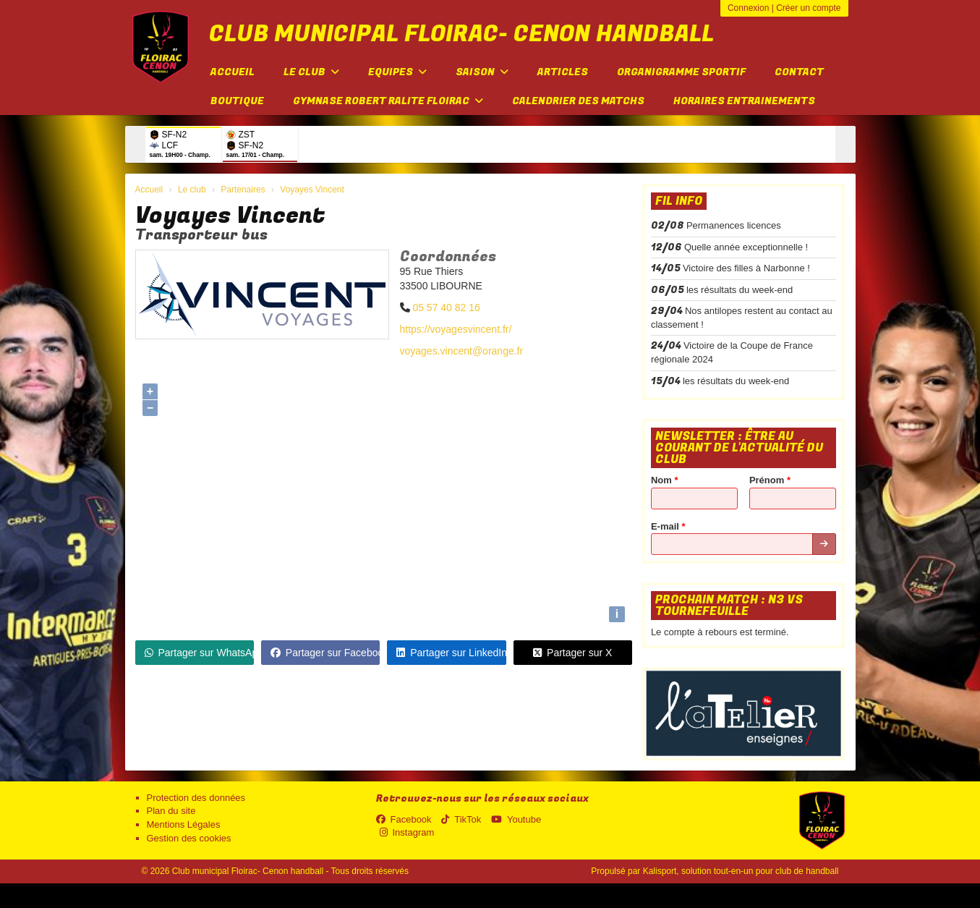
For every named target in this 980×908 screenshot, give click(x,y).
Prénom (770, 480)
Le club (311, 72)
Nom (664, 480)
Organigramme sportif (681, 72)
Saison (482, 72)
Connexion (748, 8)
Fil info (678, 201)
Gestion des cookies (189, 838)
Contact (799, 72)
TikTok (461, 819)
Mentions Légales (184, 824)
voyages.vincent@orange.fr (462, 351)
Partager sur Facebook (325, 652)
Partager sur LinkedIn (451, 652)
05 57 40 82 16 (446, 307)
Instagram (407, 832)
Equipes (397, 72)
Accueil (232, 72)
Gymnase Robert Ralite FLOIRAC (388, 101)
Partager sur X (572, 652)
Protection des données (196, 797)
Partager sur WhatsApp (199, 652)
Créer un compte (808, 8)
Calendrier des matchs (578, 101)
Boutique (237, 101)
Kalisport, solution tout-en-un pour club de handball (741, 871)
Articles (562, 72)
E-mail (668, 526)
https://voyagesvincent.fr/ (456, 329)
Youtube (516, 819)
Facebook (404, 819)
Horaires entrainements (744, 101)
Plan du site (171, 810)
